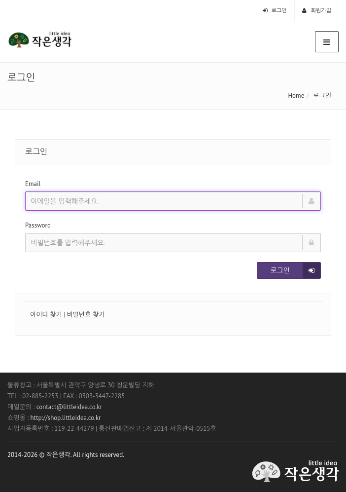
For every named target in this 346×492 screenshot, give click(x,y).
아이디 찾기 (46, 314)
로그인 (275, 10)
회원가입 (316, 10)
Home (296, 95)
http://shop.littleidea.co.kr (65, 418)
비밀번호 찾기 (86, 314)
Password (38, 225)
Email (32, 184)
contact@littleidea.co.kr (69, 407)
